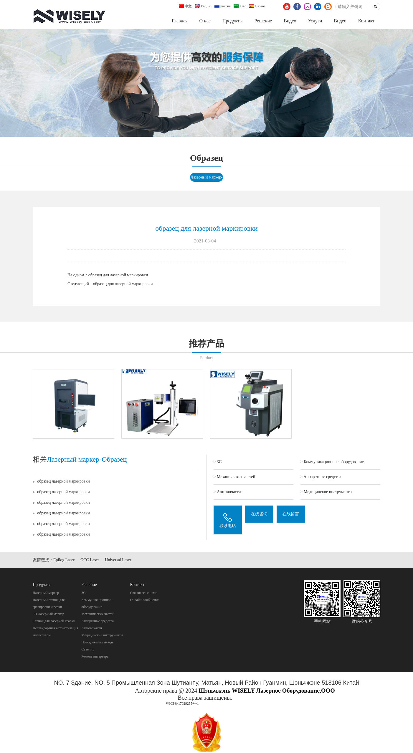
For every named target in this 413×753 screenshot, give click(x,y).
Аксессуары (42, 635)
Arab (240, 6)
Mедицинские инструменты (102, 635)
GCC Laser (89, 560)
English (203, 6)
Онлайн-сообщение (144, 600)
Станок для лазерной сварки (54, 621)
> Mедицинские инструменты (326, 492)
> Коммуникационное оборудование (332, 462)
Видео (290, 20)
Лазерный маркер (46, 593)
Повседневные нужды (97, 642)
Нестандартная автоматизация (55, 628)
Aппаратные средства (97, 621)
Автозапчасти (91, 628)
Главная (180, 20)
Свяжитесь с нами (143, 593)
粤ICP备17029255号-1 (182, 704)
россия (222, 6)
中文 (185, 6)
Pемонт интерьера (94, 657)
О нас (205, 20)
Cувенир (87, 650)
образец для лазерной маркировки (118, 275)
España (257, 6)
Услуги (315, 20)
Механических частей (97, 614)
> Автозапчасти (227, 492)
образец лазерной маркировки (63, 481)
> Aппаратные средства (320, 477)
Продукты (232, 20)
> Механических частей (234, 477)
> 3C (218, 462)
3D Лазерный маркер (48, 614)
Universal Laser (118, 560)
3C (83, 593)
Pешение (263, 20)
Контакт (366, 20)
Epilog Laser (64, 560)
